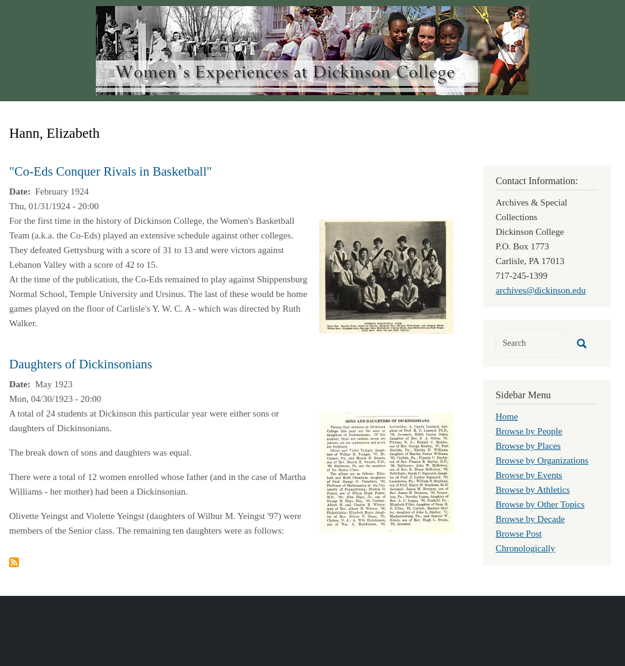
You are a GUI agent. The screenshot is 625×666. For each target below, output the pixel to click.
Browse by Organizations (542, 460)
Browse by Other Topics (540, 504)
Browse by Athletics (533, 490)
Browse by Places (528, 446)
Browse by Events (529, 475)
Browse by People (529, 431)
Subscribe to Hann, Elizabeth (14, 562)
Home (507, 416)
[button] (386, 276)
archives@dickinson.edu (541, 290)
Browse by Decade (530, 519)
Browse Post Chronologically (525, 541)
